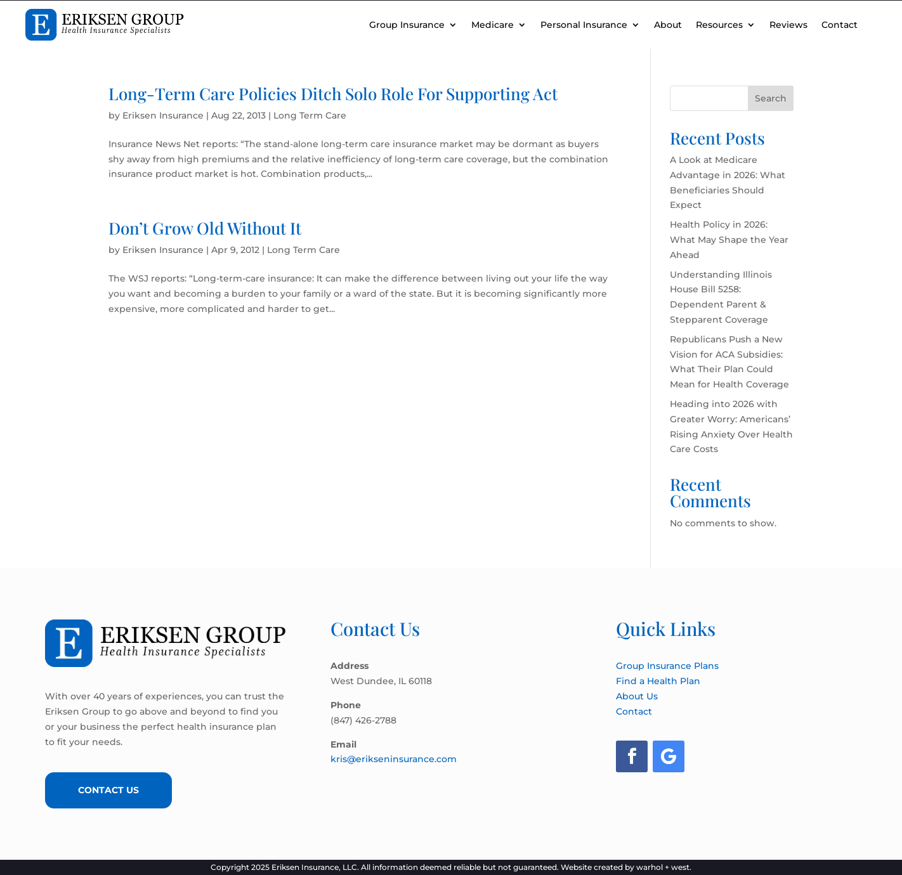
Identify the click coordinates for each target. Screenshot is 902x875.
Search (771, 98)
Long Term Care (309, 115)
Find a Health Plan (658, 681)
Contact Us (108, 790)
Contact (839, 24)
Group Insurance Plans (667, 665)
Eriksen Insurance (163, 115)
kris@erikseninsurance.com (393, 759)
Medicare (492, 24)
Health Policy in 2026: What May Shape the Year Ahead (729, 240)
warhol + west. (663, 867)
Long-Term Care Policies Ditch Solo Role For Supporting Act (333, 93)
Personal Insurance (583, 24)
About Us (637, 696)
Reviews (788, 24)
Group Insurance (407, 24)
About (668, 24)
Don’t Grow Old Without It (204, 228)
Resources (719, 24)
